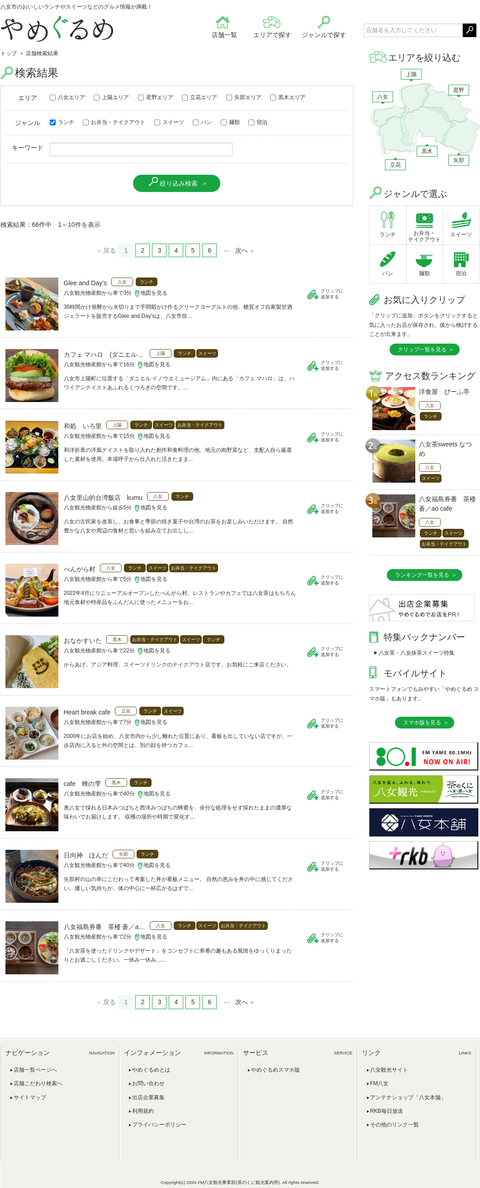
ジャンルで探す (324, 34)
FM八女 (379, 1083)
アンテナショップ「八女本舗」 (408, 1097)
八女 (382, 97)
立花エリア (199, 97)
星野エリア (155, 97)
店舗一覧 (224, 34)
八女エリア (67, 97)
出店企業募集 (148, 1097)
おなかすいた (83, 640)
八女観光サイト (389, 1070)
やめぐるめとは (151, 1070)
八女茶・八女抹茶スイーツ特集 (417, 653)
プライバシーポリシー (159, 1124)
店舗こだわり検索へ (38, 1083)
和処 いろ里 (83, 426)
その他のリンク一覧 (394, 1124)
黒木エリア (287, 97)
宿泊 (257, 122)
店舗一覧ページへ (35, 1070)
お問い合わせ (148, 1083)
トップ (8, 53)
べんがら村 (79, 569)
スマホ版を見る (422, 722)
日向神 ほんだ (86, 855)
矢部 (458, 160)
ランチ (62, 122)
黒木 (427, 151)
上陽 (411, 74)
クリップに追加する (332, 293)
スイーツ (169, 122)
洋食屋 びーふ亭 (444, 391)
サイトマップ (30, 1097)
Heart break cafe (87, 712)
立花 (395, 165)
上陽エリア (111, 97)
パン (202, 122)
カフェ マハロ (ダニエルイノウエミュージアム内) (104, 354)
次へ (241, 250)
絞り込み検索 (179, 183)
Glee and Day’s (85, 283)
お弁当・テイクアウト (114, 122)
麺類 (230, 122)
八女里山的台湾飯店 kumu (103, 497)
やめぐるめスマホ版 (275, 1070)
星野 (458, 90)
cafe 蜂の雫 (82, 783)
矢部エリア (243, 97)
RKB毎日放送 (386, 1111)
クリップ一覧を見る (422, 349)
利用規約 (143, 1111)
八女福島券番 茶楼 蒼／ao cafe (104, 926)
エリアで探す (272, 34)
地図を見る (153, 293)
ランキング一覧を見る (422, 575)
